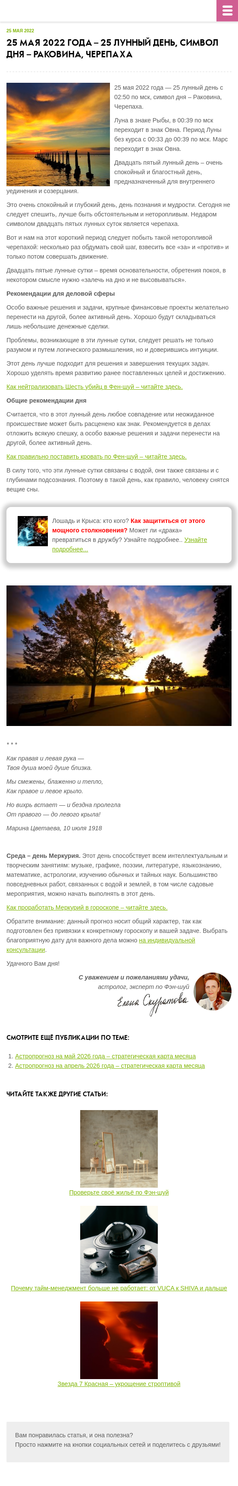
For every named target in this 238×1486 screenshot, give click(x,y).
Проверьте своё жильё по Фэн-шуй (119, 1192)
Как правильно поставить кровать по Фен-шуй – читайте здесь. (96, 456)
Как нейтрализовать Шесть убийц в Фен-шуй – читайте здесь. (94, 386)
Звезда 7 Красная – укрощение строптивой (119, 1383)
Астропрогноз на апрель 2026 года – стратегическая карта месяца (110, 1065)
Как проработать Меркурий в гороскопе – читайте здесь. (87, 907)
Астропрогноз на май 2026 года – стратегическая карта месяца (105, 1056)
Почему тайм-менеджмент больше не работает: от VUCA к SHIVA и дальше (119, 1288)
